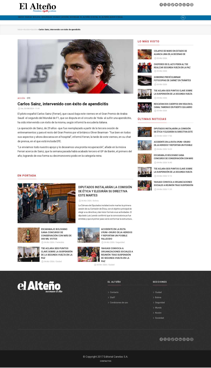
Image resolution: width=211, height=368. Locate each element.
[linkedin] (180, 5)
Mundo (79, 18)
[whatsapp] (184, 5)
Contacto (114, 293)
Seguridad (64, 18)
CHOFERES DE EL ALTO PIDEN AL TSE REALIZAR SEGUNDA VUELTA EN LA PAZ (172, 66)
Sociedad (107, 18)
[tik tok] (173, 5)
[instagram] (169, 5)
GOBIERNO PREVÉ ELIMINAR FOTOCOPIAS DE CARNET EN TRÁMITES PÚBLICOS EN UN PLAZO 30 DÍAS (172, 80)
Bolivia (48, 18)
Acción (92, 18)
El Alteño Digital (129, 18)
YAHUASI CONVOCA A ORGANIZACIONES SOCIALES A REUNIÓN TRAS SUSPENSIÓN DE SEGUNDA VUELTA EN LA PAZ (117, 255)
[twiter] (165, 5)
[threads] (191, 5)
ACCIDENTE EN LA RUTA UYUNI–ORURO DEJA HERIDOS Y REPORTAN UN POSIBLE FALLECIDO (116, 234)
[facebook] (161, 5)
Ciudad (35, 18)
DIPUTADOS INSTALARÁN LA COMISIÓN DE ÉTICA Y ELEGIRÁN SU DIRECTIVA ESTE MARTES (105, 192)
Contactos (105, 362)
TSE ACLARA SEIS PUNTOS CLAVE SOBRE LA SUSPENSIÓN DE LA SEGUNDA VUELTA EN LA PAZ (57, 253)
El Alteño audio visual (159, 18)
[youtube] (177, 5)
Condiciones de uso (119, 303)
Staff (112, 298)
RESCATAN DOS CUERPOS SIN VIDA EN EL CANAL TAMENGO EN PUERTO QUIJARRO (173, 106)
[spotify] (188, 5)
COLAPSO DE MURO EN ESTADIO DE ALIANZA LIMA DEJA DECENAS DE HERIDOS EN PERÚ (170, 54)
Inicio (23, 18)
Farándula (60, 242)
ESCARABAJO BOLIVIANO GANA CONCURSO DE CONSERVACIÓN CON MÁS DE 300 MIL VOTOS (56, 234)
